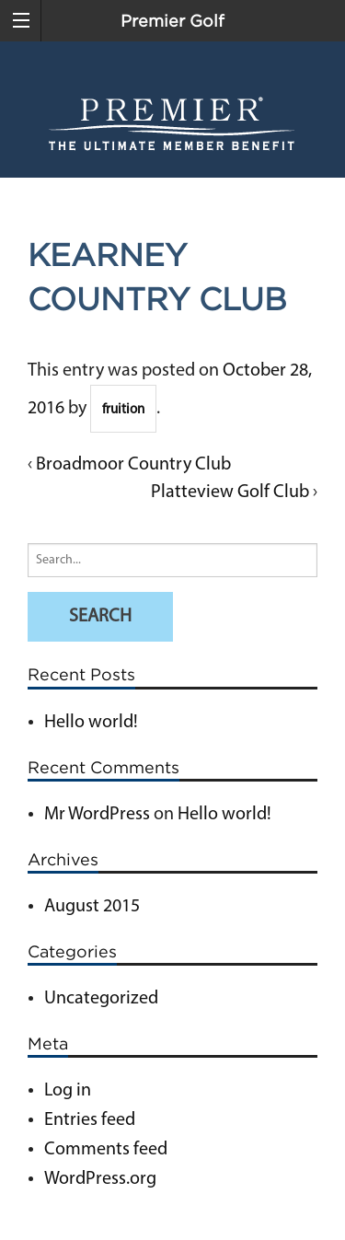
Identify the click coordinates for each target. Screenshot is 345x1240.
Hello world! (91, 722)
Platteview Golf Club (230, 492)
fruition (123, 410)
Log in (67, 1091)
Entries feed (89, 1120)
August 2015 (92, 907)
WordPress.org (100, 1179)
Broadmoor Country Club (133, 465)
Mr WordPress (97, 814)
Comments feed (105, 1150)
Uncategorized (101, 999)
